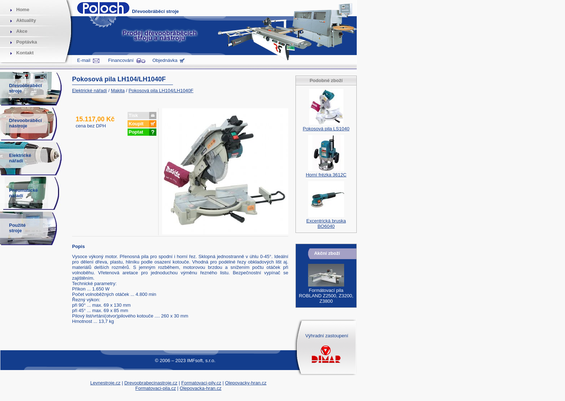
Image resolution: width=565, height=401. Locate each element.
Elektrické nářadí (89, 90)
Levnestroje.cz (105, 383)
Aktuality (26, 20)
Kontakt (25, 52)
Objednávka (164, 60)
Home (22, 9)
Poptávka (26, 42)
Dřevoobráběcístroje (25, 88)
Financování (121, 60)
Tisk (133, 115)
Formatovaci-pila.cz (155, 388)
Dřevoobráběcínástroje (25, 123)
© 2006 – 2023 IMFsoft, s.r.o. (185, 360)
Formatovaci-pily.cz (201, 383)
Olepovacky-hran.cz (246, 383)
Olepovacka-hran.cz (201, 388)
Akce (21, 31)
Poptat (136, 132)
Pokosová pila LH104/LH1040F (161, 90)
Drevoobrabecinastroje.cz (150, 383)
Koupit (136, 123)
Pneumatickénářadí (23, 193)
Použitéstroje (17, 227)
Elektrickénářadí (20, 158)
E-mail (83, 60)
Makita (118, 90)
